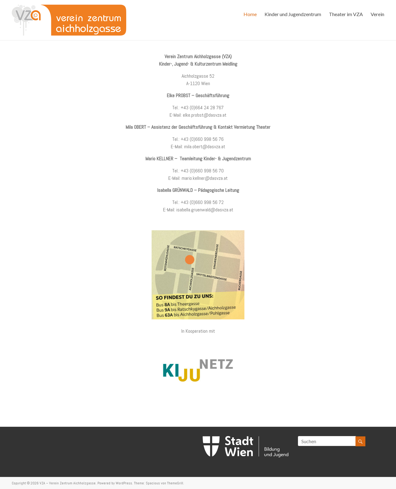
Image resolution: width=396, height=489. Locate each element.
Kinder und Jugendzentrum (293, 14)
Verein (377, 14)
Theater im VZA (346, 14)
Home (250, 14)
